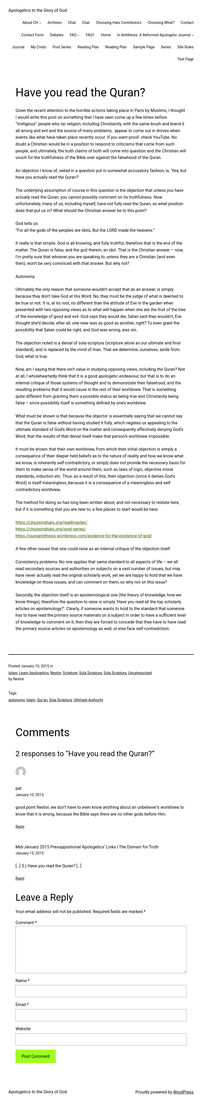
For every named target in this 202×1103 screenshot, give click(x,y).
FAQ (73, 35)
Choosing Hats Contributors (119, 22)
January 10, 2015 (30, 795)
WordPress (183, 1092)
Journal (18, 47)
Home (106, 35)
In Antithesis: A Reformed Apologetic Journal (153, 35)
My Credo (38, 47)
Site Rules (185, 47)
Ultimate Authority (88, 700)
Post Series (62, 47)
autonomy (16, 700)
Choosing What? (161, 22)
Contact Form (32, 35)
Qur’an (42, 700)
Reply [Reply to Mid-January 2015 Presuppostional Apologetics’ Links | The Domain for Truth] (20, 878)
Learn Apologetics (34, 673)
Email (22, 1004)
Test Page (185, 59)
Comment (26, 922)
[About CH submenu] (40, 23)
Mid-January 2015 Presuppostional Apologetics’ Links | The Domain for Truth (87, 846)
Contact (187, 22)
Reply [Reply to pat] (20, 826)
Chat (72, 22)
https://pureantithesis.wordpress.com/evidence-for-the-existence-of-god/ (84, 535)
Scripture (70, 673)
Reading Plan (88, 47)
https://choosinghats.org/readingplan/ (51, 522)
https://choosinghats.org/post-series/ (51, 529)
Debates (56, 35)
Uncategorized (140, 673)
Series (166, 47)
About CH (30, 22)
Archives (55, 22)
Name (23, 980)
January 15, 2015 (30, 853)
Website (23, 1028)
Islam (12, 673)
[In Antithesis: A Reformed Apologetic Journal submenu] (192, 35)
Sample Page (144, 47)
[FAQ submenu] (78, 35)
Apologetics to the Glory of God (37, 10)
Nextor (55, 673)
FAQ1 (90, 35)
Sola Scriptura (90, 673)
